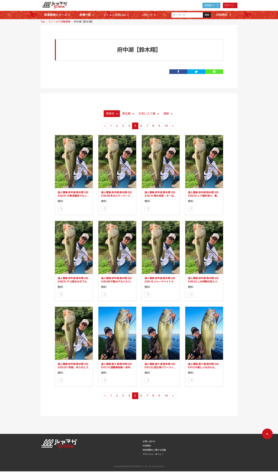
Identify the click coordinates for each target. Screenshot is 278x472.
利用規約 (147, 446)
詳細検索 (223, 14)
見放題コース (211, 5)
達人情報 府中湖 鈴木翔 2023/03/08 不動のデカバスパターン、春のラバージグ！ (117, 282)
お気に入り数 (148, 114)
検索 (206, 14)
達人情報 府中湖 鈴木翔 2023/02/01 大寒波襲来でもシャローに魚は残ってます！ (73, 196)
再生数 (128, 114)
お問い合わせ (149, 442)
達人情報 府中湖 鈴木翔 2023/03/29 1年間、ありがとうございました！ (73, 368)
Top (43, 22)
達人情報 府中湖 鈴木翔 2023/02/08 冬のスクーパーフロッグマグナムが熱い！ (117, 196)
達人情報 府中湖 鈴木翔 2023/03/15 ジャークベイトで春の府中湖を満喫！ (160, 282)
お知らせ (148, 15)
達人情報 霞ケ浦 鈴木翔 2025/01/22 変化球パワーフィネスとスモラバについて (160, 368)
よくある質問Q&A (116, 15)
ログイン (229, 5)
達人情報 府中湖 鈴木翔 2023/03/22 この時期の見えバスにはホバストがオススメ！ (204, 282)
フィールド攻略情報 (59, 22)
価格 (168, 114)
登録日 (112, 114)
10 (166, 126)
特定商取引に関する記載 (154, 450)
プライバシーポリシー (153, 455)
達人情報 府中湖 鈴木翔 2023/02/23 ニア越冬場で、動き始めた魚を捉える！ (203, 196)
